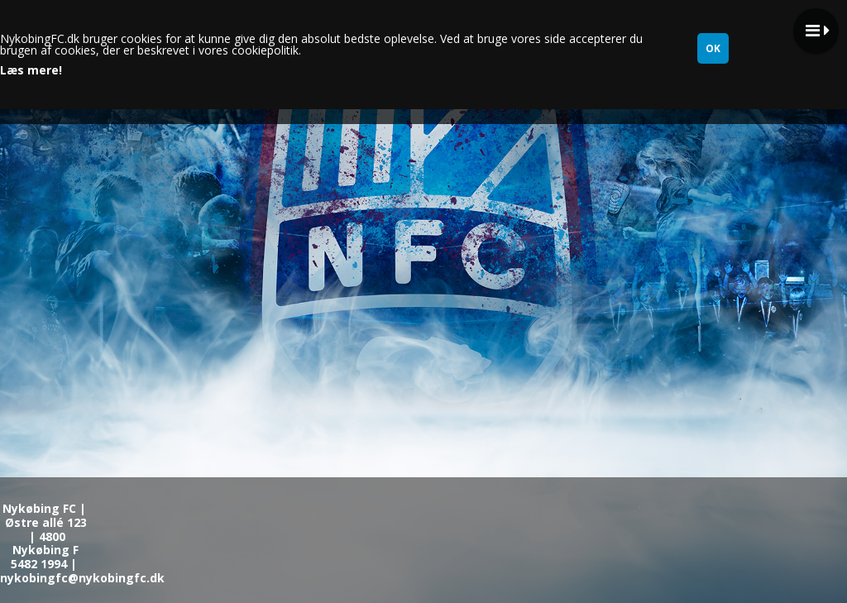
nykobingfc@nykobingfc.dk (82, 578)
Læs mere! (31, 70)
